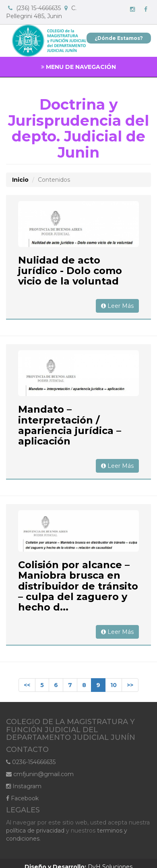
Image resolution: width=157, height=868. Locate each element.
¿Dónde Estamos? (119, 38)
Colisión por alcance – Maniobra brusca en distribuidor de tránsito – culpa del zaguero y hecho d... (78, 586)
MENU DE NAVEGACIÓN (78, 67)
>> (130, 685)
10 (113, 685)
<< (27, 685)
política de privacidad (35, 830)
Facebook (22, 798)
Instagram (23, 786)
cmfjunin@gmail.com (40, 774)
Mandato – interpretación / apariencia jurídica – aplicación (69, 425)
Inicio (20, 179)
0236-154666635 (31, 762)
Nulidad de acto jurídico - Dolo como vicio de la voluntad (70, 270)
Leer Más (117, 305)
